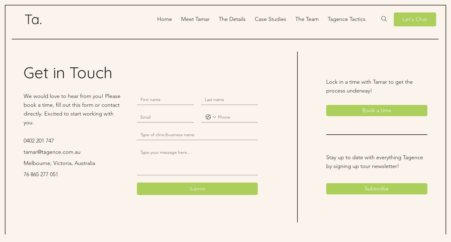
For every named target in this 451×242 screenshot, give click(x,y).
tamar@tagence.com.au (52, 152)
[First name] (163, 100)
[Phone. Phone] (235, 117)
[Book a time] (377, 110)
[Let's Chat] (415, 19)
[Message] (197, 161)
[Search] (384, 18)
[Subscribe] (377, 188)
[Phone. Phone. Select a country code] (211, 117)
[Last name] (227, 100)
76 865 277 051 (41, 174)
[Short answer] (195, 135)
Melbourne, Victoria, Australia (59, 163)
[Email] (163, 117)
